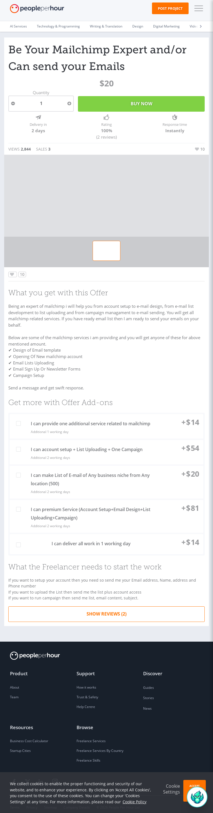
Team (14, 691)
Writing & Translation (106, 26)
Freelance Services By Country (100, 744)
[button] (197, 8)
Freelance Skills (88, 754)
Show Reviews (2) (106, 608)
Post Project (170, 8)
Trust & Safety (87, 691)
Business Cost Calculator (29, 735)
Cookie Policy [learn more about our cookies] (134, 801)
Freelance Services (91, 735)
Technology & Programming (58, 26)
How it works (86, 681)
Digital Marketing (166, 26)
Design (137, 26)
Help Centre (86, 701)
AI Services (18, 26)
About (14, 681)
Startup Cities (20, 744)
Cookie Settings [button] (171, 789)
